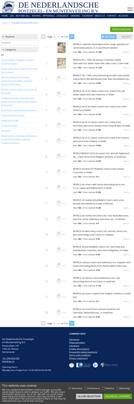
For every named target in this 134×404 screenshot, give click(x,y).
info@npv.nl (8, 361)
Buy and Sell (23, 15)
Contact (111, 15)
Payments (74, 339)
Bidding (36, 15)
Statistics (109, 388)
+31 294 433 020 (10, 358)
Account (123, 15)
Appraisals (49, 15)
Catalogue (62, 15)
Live (12, 15)
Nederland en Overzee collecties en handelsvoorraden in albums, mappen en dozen (19, 139)
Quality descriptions (79, 348)
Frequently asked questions (83, 351)
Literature (74, 345)
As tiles (110, 36)
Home (4, 15)
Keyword (9, 36)
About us (100, 15)
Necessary (77, 388)
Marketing (124, 388)
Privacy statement (78, 358)
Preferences (94, 388)
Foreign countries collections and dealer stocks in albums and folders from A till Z (19, 101)
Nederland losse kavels (13, 115)
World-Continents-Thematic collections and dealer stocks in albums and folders (16, 81)
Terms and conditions (80, 355)
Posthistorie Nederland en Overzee (19, 110)
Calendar (87, 15)
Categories (10, 49)
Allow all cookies (118, 396)
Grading (75, 15)
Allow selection (89, 396)
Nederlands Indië (10, 120)
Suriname (6, 130)
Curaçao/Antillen (9, 125)
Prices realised (121, 29)
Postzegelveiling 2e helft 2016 (24, 22)
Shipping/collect (77, 342)
